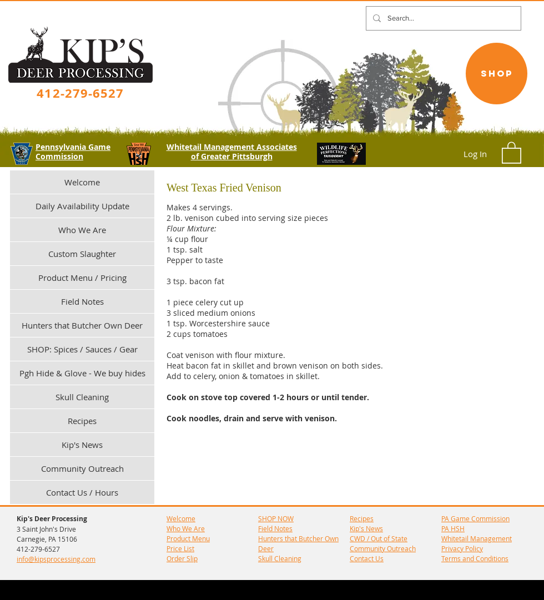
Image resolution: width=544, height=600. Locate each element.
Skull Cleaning (82, 396)
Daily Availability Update (82, 205)
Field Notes (82, 301)
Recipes (82, 420)
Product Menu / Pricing (82, 277)
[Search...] (442, 18)
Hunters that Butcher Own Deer (82, 325)
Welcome (82, 182)
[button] (511, 152)
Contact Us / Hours (82, 492)
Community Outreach (82, 468)
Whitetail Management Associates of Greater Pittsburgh (232, 152)
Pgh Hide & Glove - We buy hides (82, 373)
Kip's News (82, 444)
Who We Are (82, 229)
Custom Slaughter (82, 253)
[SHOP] (496, 73)
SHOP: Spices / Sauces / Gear (82, 349)
